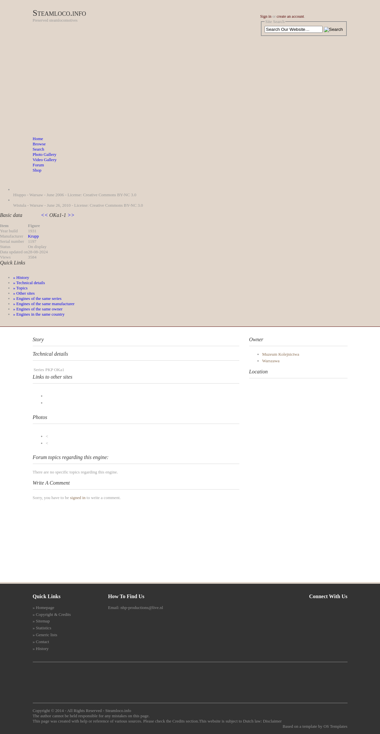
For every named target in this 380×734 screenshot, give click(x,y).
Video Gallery (45, 159)
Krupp (33, 236)
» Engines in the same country (39, 314)
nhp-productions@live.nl (141, 607)
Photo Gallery (45, 154)
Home (38, 138)
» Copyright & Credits (52, 614)
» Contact (41, 641)
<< (45, 215)
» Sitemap (41, 621)
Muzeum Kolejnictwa (280, 354)
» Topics (20, 287)
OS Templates (336, 726)
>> (70, 215)
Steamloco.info (59, 13)
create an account (290, 16)
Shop (37, 170)
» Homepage (43, 607)
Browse (39, 143)
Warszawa (271, 360)
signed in (77, 497)
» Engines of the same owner (38, 308)
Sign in (265, 16)
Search (38, 149)
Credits (178, 721)
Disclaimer (272, 721)
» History (21, 277)
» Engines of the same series (37, 298)
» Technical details (29, 282)
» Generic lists (45, 634)
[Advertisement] (190, 87)
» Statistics (42, 627)
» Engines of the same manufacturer (43, 303)
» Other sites (24, 293)
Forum (38, 164)
